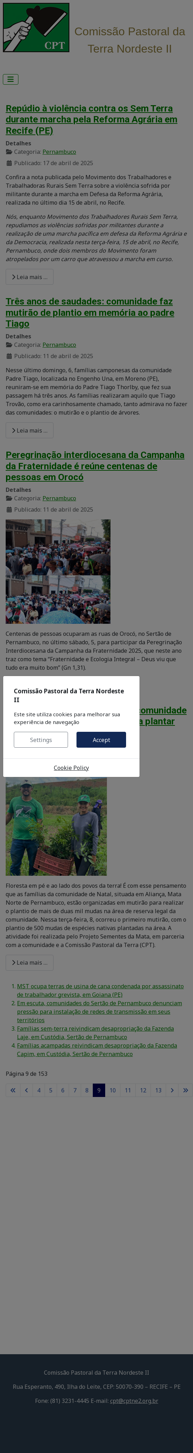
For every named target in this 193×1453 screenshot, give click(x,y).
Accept (101, 740)
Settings (41, 740)
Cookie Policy (71, 768)
